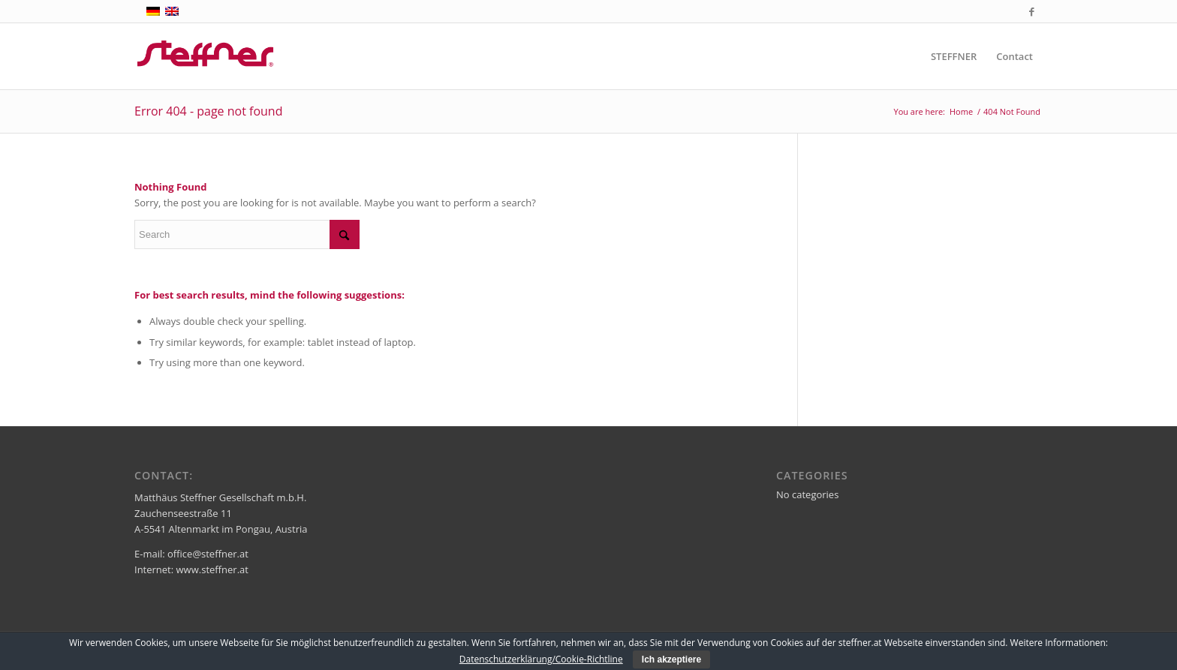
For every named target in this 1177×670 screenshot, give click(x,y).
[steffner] (206, 56)
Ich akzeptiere (671, 659)
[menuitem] (953, 56)
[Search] (247, 234)
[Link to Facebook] (1031, 11)
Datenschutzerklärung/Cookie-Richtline (541, 659)
